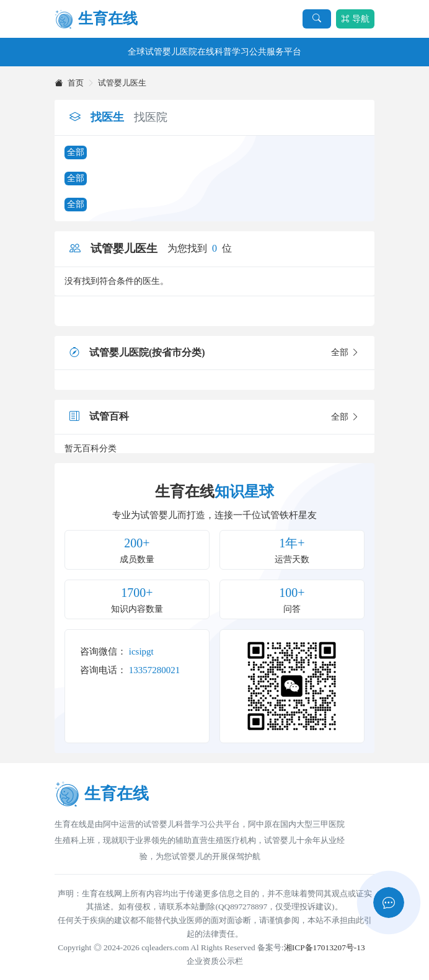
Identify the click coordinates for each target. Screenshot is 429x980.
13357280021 (154, 670)
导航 (355, 19)
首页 (69, 83)
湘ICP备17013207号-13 (324, 947)
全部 (75, 152)
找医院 (150, 117)
